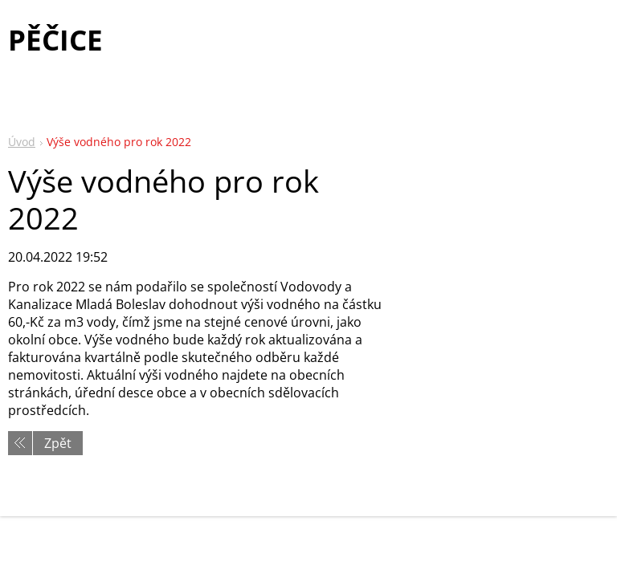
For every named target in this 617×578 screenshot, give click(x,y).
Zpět (58, 443)
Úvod (21, 141)
